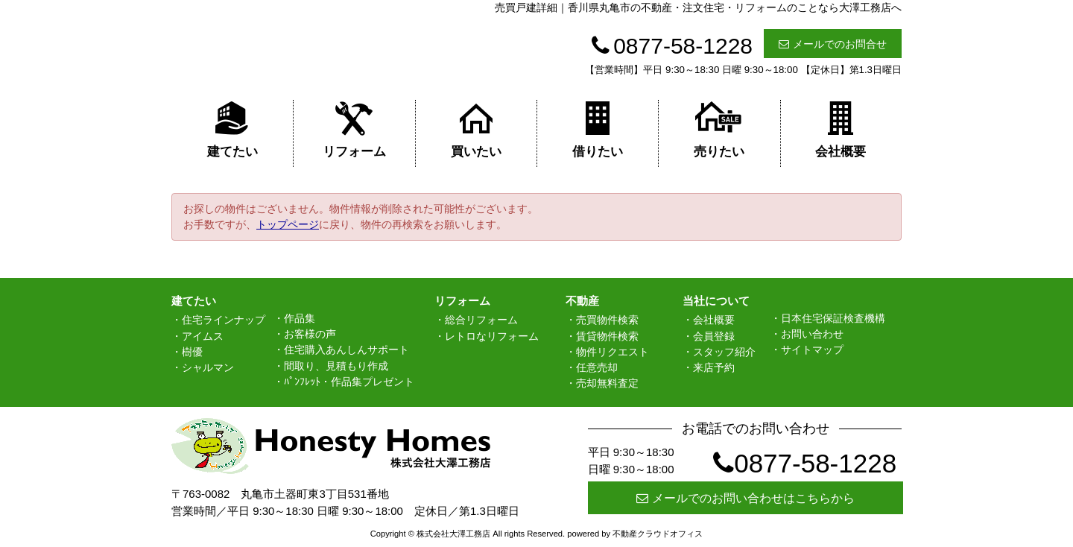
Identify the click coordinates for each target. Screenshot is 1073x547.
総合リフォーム (481, 320)
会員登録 (714, 336)
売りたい (719, 129)
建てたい (232, 129)
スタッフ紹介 (724, 352)
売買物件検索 (607, 320)
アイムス (203, 336)
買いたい (476, 129)
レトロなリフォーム (492, 336)
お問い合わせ (812, 334)
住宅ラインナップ (223, 320)
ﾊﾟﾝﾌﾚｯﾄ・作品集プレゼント (349, 382)
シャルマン (208, 367)
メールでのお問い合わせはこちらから (745, 498)
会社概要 (840, 129)
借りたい (597, 129)
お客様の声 (310, 334)
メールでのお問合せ (833, 44)
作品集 (299, 318)
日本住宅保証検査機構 (833, 318)
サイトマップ (812, 349)
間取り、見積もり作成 (336, 366)
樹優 (192, 352)
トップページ (287, 224)
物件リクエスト (612, 352)
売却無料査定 (607, 383)
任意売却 (597, 367)
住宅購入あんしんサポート (346, 349)
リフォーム (354, 129)
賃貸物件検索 (607, 336)
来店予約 (714, 367)
